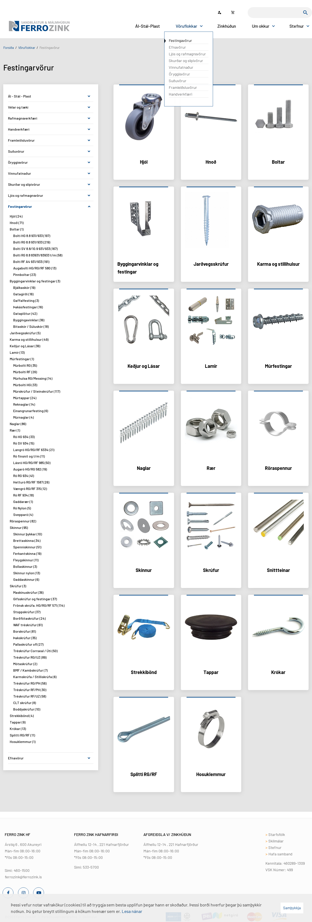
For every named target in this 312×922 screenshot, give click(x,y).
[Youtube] (38, 892)
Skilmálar (276, 841)
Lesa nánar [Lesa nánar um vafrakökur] (132, 911)
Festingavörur (49, 47)
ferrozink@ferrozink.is (23, 876)
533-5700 (91, 867)
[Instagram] (23, 892)
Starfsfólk (276, 834)
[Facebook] (8, 892)
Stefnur (274, 847)
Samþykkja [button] (292, 908)
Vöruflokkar (26, 47)
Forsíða (8, 47)
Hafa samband (280, 854)
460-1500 (21, 870)
